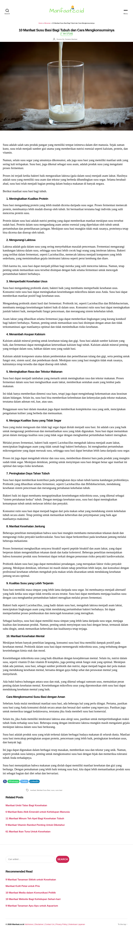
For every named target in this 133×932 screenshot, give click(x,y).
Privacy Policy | (62, 924)
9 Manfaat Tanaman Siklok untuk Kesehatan (31, 879)
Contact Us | (50, 924)
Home (40, 23)
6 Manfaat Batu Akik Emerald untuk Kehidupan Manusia (38, 811)
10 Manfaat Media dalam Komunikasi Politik (31, 892)
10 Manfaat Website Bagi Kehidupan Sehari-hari (33, 899)
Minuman (47, 23)
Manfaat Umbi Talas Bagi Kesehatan (26, 805)
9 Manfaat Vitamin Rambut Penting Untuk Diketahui (35, 824)
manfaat (33, 790)
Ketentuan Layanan (77, 924)
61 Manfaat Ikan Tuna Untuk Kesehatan (28, 831)
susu (53, 790)
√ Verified (66, 33)
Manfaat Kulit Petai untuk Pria (23, 886)
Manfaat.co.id (18, 924)
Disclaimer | (40, 924)
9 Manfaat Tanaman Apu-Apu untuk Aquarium (32, 905)
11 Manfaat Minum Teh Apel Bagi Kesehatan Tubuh (35, 818)
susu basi (58, 790)
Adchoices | (30, 924)
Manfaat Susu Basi (43, 790)
